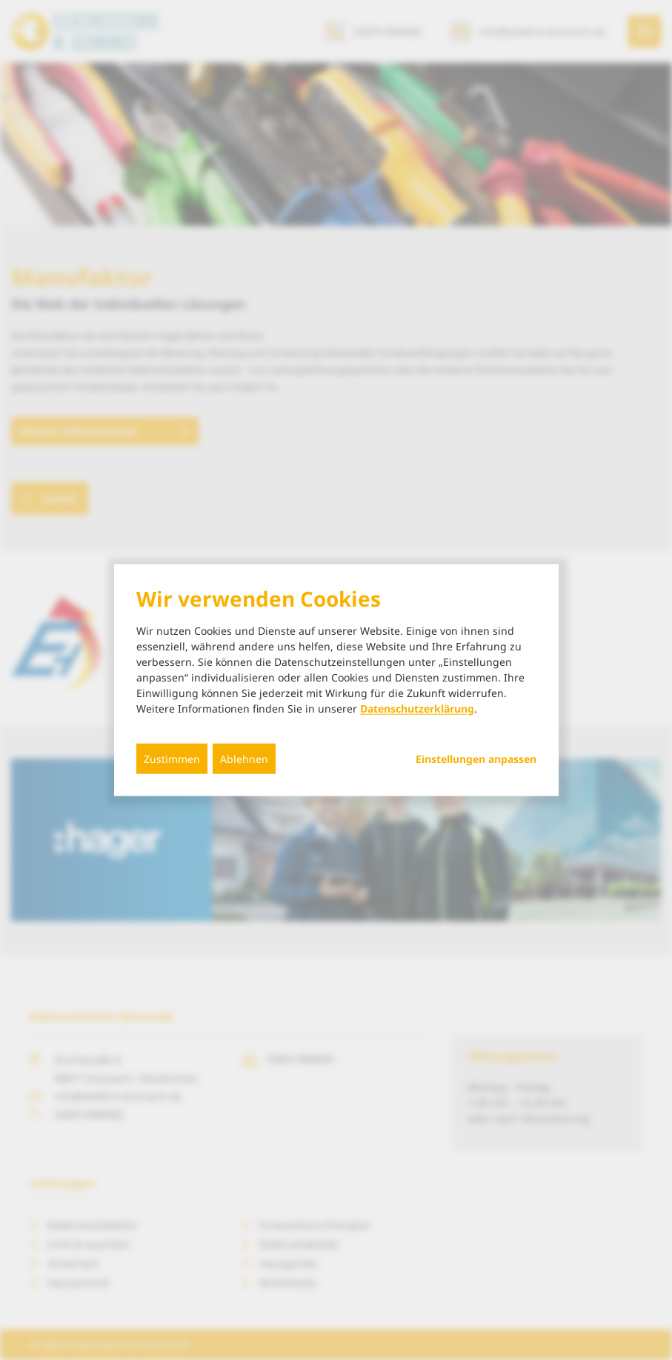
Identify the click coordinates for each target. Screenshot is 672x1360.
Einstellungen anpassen (476, 758)
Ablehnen (244, 758)
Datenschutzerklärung (417, 708)
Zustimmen (172, 758)
